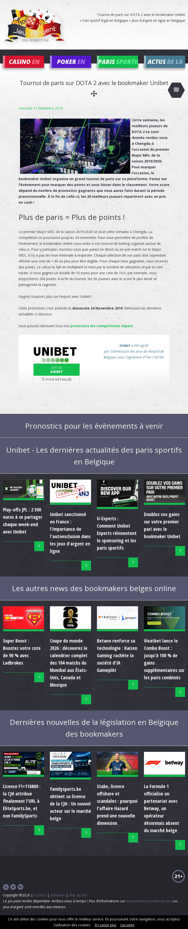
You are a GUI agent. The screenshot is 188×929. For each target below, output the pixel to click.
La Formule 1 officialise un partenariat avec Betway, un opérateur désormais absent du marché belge (161, 815)
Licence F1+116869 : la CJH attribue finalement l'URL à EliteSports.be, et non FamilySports (22, 808)
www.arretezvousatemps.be (148, 908)
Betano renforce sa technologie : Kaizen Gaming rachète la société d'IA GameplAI (117, 662)
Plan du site (78, 902)
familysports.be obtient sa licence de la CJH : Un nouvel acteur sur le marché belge (70, 811)
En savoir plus (106, 925)
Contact (40, 902)
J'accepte (127, 925)
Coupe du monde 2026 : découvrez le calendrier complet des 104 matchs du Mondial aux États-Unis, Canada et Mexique (68, 669)
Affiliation (57, 902)
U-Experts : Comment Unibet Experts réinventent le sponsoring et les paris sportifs (117, 540)
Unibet (56, 376)
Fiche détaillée (56, 386)
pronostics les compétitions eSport (101, 333)
